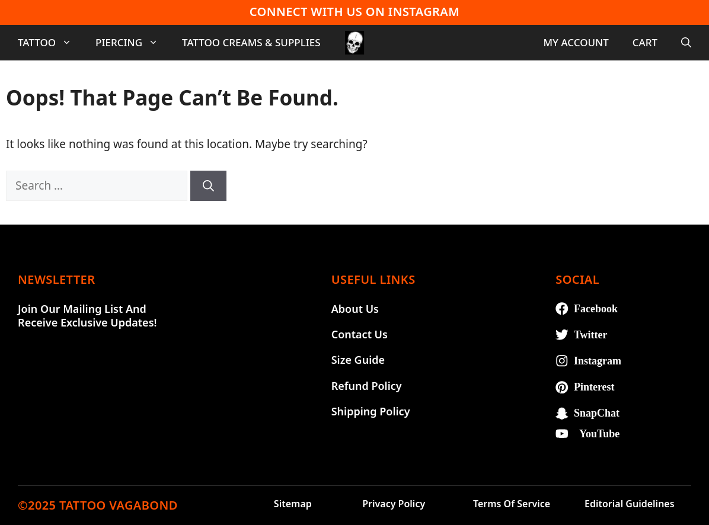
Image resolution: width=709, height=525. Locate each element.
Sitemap (293, 503)
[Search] (208, 186)
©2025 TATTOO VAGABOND (98, 505)
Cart (645, 42)
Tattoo (51, 42)
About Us (355, 309)
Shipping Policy (370, 411)
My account (575, 42)
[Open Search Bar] (686, 42)
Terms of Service (511, 503)
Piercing (132, 42)
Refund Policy (366, 386)
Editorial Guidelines (630, 503)
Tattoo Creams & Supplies (251, 42)
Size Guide (358, 360)
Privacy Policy (393, 503)
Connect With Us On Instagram (354, 12)
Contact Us (359, 334)
